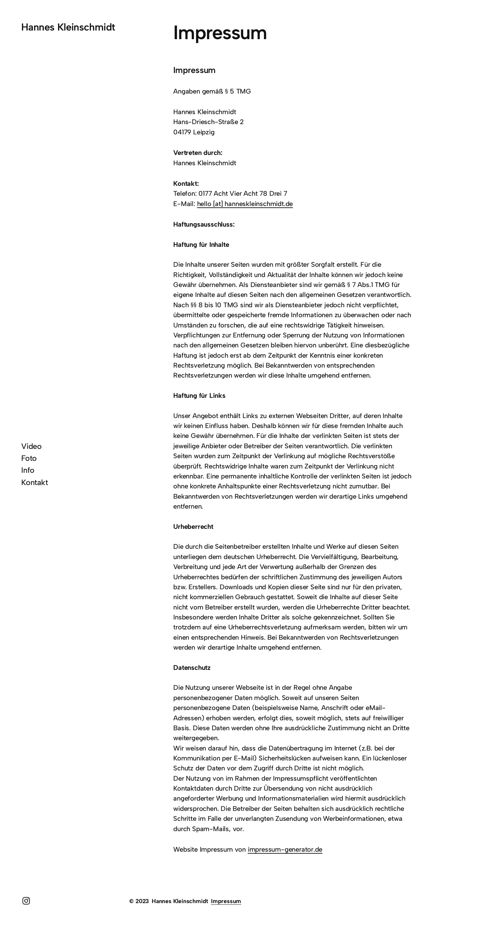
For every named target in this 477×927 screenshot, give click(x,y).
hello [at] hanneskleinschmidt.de (245, 204)
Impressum (226, 900)
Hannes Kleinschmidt (68, 27)
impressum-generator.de (285, 849)
